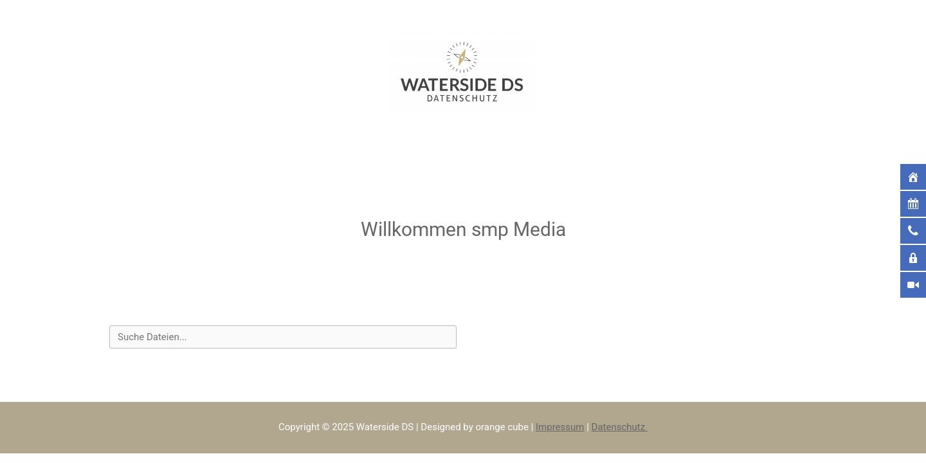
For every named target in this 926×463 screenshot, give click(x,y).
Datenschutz (620, 427)
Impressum (560, 427)
